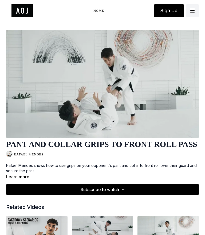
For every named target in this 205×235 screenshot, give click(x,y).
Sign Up (169, 10)
